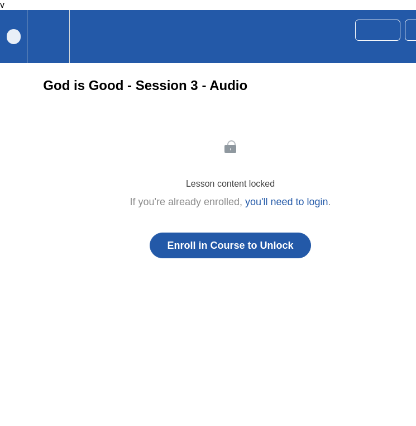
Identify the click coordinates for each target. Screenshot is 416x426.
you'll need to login (286, 201)
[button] (83, 36)
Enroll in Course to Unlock (230, 245)
